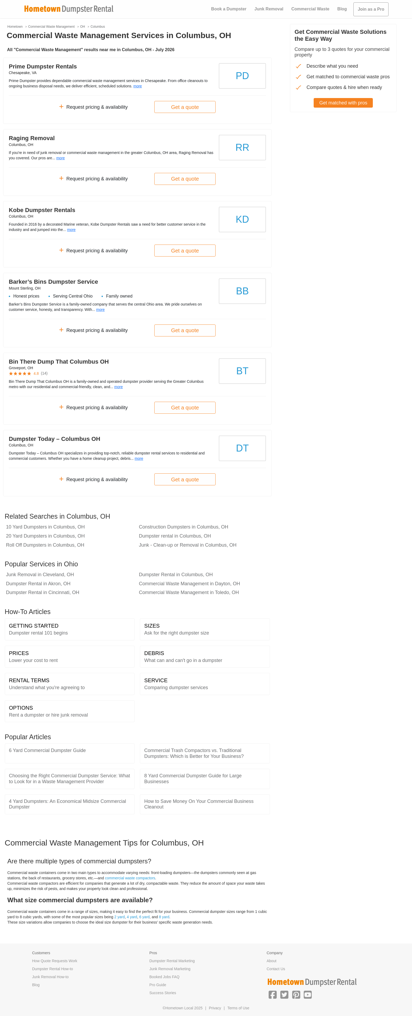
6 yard (144, 917)
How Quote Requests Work (54, 961)
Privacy (215, 1008)
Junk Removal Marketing (170, 969)
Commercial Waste (310, 9)
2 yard (119, 917)
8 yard (164, 917)
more (137, 86)
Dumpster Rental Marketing (172, 961)
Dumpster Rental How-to (52, 969)
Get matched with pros (343, 102)
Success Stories (163, 993)
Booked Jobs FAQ (165, 977)
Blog (342, 9)
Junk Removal (269, 9)
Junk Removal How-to (50, 977)
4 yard (132, 917)
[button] (272, 994)
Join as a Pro (371, 9)
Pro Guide (158, 985)
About (272, 961)
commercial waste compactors (130, 878)
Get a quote (185, 107)
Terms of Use (238, 1008)
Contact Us (276, 969)
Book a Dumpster (228, 9)
